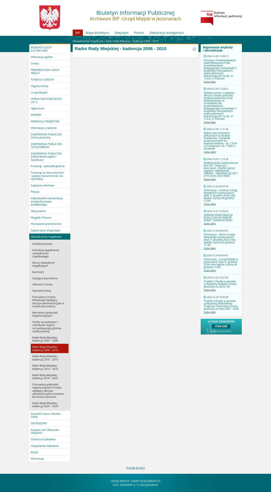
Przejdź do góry (135, 467)
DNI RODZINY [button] (39, 423)
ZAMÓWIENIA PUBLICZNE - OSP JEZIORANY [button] (47, 145)
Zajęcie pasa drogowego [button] (45, 230)
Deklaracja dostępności (166, 32)
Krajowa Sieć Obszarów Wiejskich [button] (45, 431)
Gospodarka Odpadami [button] (45, 446)
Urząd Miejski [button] (39, 92)
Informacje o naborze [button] (44, 128)
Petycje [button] (35, 191)
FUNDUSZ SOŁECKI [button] (42, 79)
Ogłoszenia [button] (37, 108)
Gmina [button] (35, 63)
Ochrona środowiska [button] (43, 439)
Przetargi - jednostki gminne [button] (48, 166)
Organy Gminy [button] (39, 86)
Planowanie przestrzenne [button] (46, 223)
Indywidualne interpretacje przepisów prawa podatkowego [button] (47, 201)
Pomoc (139, 32)
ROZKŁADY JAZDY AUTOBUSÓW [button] (41, 49)
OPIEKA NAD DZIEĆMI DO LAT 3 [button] (46, 100)
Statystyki (121, 32)
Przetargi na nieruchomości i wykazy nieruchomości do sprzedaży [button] (47, 176)
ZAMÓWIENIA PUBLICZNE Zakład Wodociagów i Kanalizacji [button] (46, 156)
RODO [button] (34, 452)
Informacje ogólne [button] (42, 57)
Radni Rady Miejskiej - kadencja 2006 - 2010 (132, 41)
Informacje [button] (37, 458)
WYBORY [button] (36, 115)
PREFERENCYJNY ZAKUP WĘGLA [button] (45, 71)
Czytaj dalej (210, 82)
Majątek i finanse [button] (41, 217)
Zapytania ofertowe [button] (42, 185)
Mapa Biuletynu (97, 32)
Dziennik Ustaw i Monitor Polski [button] (46, 415)
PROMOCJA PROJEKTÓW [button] (45, 121)
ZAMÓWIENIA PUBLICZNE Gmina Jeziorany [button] (46, 136)
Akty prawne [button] (38, 211)
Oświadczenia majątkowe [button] (46, 236)
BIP (77, 32)
